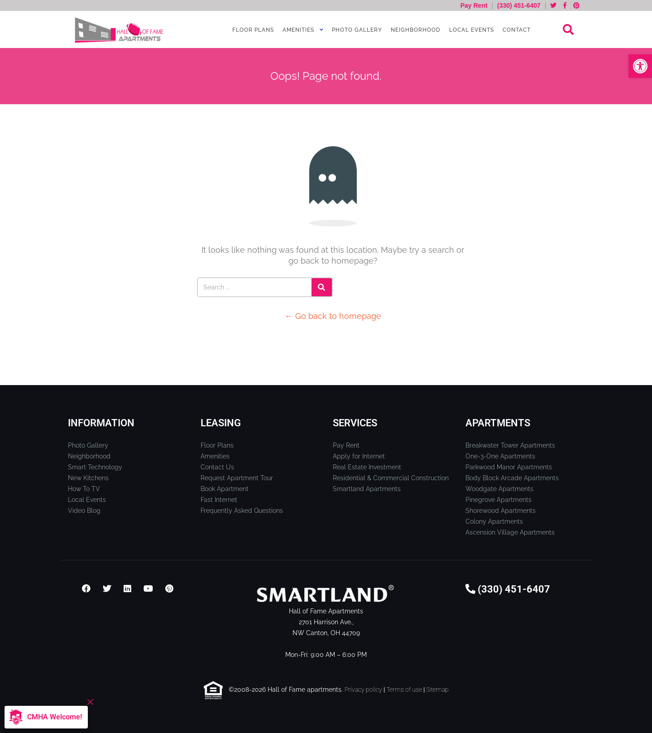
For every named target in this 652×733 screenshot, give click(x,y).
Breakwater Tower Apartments (510, 445)
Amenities (297, 30)
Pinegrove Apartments (498, 499)
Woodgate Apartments (499, 488)
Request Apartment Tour (237, 478)
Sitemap (437, 689)
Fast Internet (219, 499)
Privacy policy (363, 689)
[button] (640, 66)
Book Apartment (225, 488)
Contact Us (217, 467)
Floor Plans (252, 30)
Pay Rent (474, 5)
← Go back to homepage (333, 316)
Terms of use (404, 689)
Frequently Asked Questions (242, 510)
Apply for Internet (359, 456)
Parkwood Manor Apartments (508, 467)
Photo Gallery (356, 30)
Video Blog (84, 510)
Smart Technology (95, 467)
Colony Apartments (494, 521)
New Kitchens (88, 478)
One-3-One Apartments (500, 456)
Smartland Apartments (367, 488)
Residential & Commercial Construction (391, 478)
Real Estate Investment (367, 467)
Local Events (470, 30)
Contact (516, 30)
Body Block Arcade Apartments (512, 478)
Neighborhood (415, 30)
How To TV (84, 488)
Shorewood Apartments (500, 510)
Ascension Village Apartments (510, 532)
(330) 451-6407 (519, 5)
